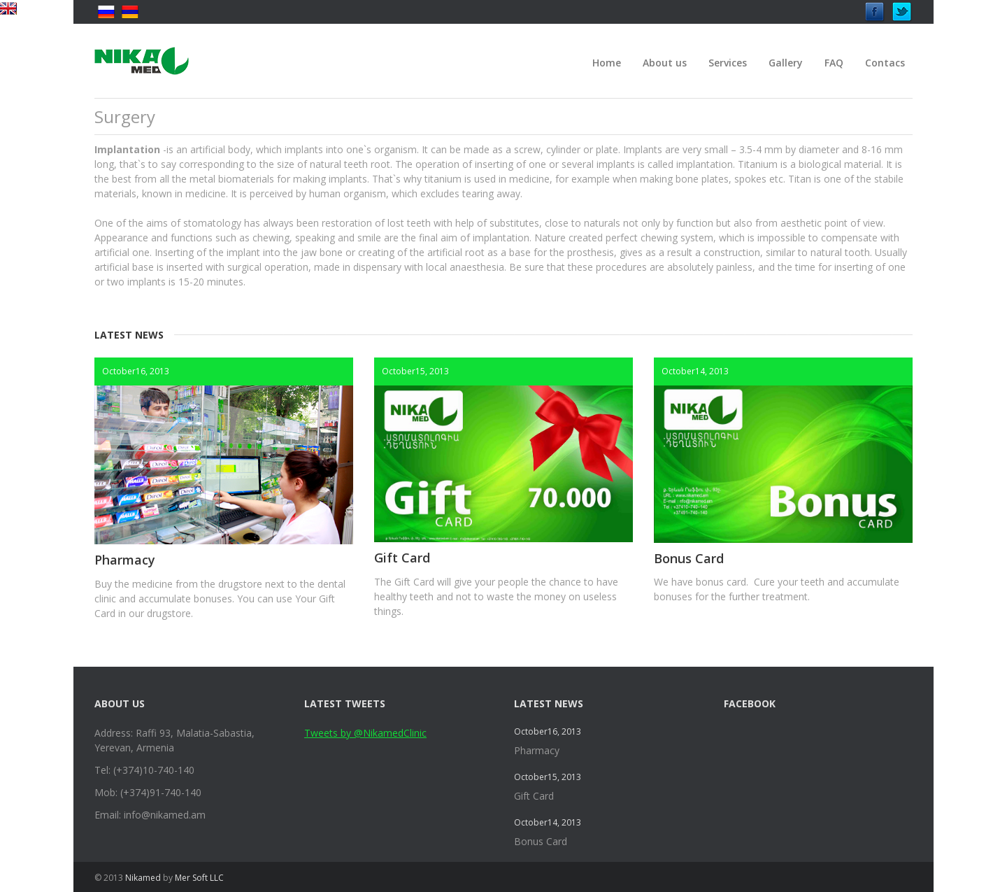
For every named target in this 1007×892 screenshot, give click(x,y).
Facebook (874, 8)
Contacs (885, 62)
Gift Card (402, 557)
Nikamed (143, 878)
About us (665, 62)
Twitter (902, 8)
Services (727, 62)
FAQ (833, 62)
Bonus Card (689, 558)
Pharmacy (124, 559)
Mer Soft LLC (199, 878)
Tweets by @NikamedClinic (365, 732)
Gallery (786, 62)
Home (606, 62)
